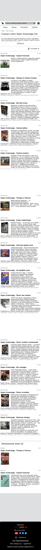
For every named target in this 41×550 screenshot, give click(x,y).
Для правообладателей (20, 540)
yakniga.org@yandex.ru (26, 547)
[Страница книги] (20, 63)
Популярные (24, 27)
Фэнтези (2, 470)
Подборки (35, 27)
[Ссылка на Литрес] (20, 527)
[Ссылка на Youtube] (16, 533)
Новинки (14, 27)
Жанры (5, 27)
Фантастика (3, 53)
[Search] (34, 23)
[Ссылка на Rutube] (20, 533)
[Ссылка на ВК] (23, 533)
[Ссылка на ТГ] (26, 533)
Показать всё (20, 43)
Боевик (2, 448)
